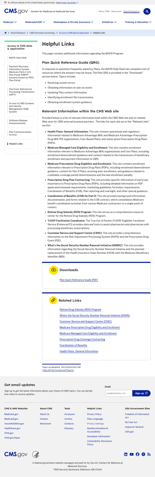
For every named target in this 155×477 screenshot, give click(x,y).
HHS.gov (9, 433)
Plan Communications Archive (20, 133)
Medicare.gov (11, 414)
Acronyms (69, 414)
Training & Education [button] (136, 22)
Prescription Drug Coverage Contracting (82, 339)
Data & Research (131, 11)
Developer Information (98, 436)
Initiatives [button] (107, 22)
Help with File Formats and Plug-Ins (58, 370)
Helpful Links (16, 143)
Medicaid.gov (11, 419)
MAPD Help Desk (18, 57)
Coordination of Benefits (73, 345)
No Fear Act (131, 422)
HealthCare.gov (12, 428)
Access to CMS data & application (74, 33)
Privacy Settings (95, 423)
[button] (147, 11)
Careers (44, 419)
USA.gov (129, 431)
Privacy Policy (94, 414)
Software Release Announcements (18, 122)
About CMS (104, 11)
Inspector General (134, 427)
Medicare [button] (8, 22)
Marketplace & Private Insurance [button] (72, 22)
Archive (68, 419)
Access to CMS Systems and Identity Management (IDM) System (21, 107)
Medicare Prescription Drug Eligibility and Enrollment (90, 327)
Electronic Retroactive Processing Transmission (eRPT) (21, 92)
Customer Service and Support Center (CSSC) (86, 321)
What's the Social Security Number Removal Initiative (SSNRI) (95, 315)
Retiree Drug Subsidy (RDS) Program (80, 309)
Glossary (69, 428)
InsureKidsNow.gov (14, 423)
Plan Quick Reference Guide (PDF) (79, 279)
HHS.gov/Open (12, 437)
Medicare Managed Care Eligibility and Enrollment (88, 333)
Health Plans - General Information (79, 351)
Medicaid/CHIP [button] (33, 22)
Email (108, 386)
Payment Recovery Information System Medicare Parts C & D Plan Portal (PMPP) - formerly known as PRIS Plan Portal (21, 73)
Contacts (69, 423)
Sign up (139, 393)
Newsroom (116, 11)
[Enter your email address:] (118, 393)
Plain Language (95, 419)
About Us (44, 414)
